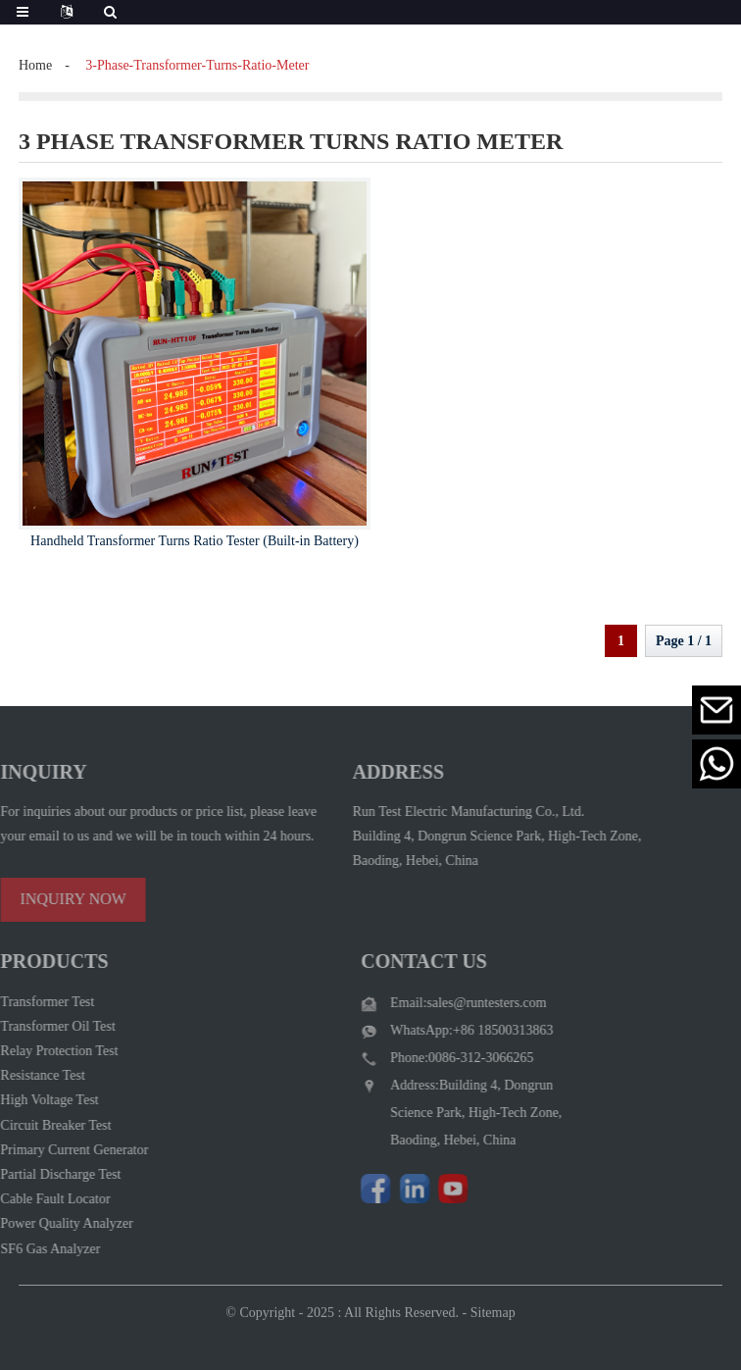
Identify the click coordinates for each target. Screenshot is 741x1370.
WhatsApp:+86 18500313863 (457, 1030)
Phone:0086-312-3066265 (447, 1057)
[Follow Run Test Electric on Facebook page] (361, 1188)
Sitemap (493, 1322)
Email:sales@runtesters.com (454, 1002)
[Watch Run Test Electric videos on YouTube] (439, 1188)
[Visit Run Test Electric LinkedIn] (401, 1188)
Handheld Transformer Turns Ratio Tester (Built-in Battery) (194, 540)
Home (35, 65)
